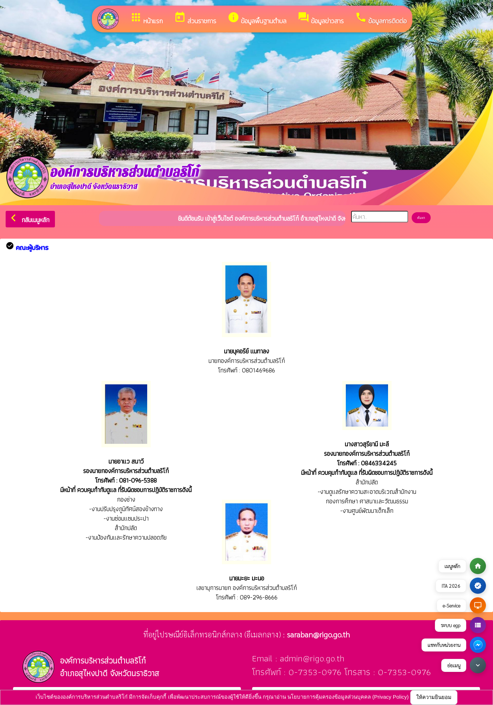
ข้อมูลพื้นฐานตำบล (256, 18)
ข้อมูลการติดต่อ (381, 18)
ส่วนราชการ (195, 18)
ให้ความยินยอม (433, 697)
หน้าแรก (146, 18)
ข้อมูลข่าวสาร (321, 18)
